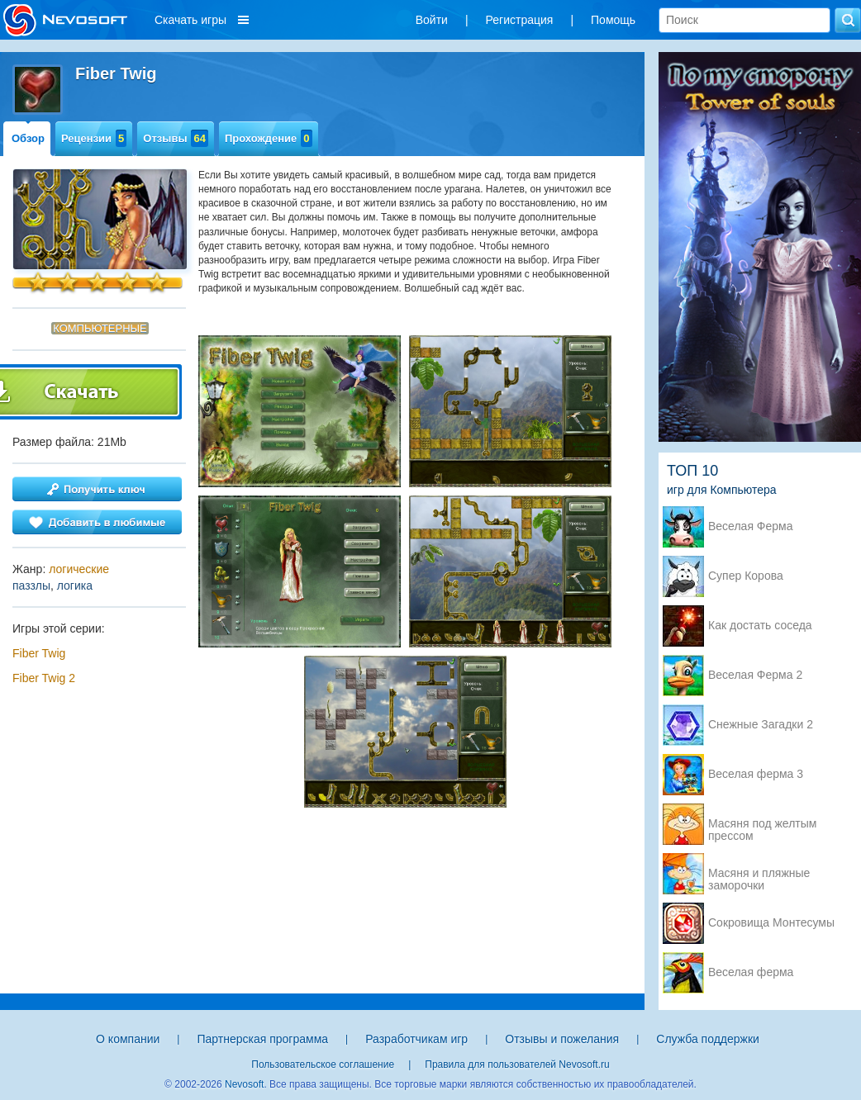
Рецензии (93, 138)
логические (79, 569)
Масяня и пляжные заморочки (759, 874)
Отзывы (175, 138)
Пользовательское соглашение (322, 1064)
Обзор (28, 138)
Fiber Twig (38, 653)
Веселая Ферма (750, 526)
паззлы (31, 585)
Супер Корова (745, 576)
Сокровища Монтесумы (771, 923)
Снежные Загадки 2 (760, 724)
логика (75, 585)
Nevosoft (244, 1084)
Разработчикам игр (416, 1038)
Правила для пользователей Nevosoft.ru (517, 1064)
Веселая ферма (750, 972)
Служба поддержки (707, 1038)
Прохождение (268, 138)
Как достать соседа (760, 625)
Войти (432, 19)
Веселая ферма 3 (755, 774)
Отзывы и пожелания (562, 1038)
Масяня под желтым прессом (762, 825)
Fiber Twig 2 (43, 678)
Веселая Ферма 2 (755, 675)
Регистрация (520, 19)
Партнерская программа (262, 1038)
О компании (127, 1038)
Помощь (613, 19)
